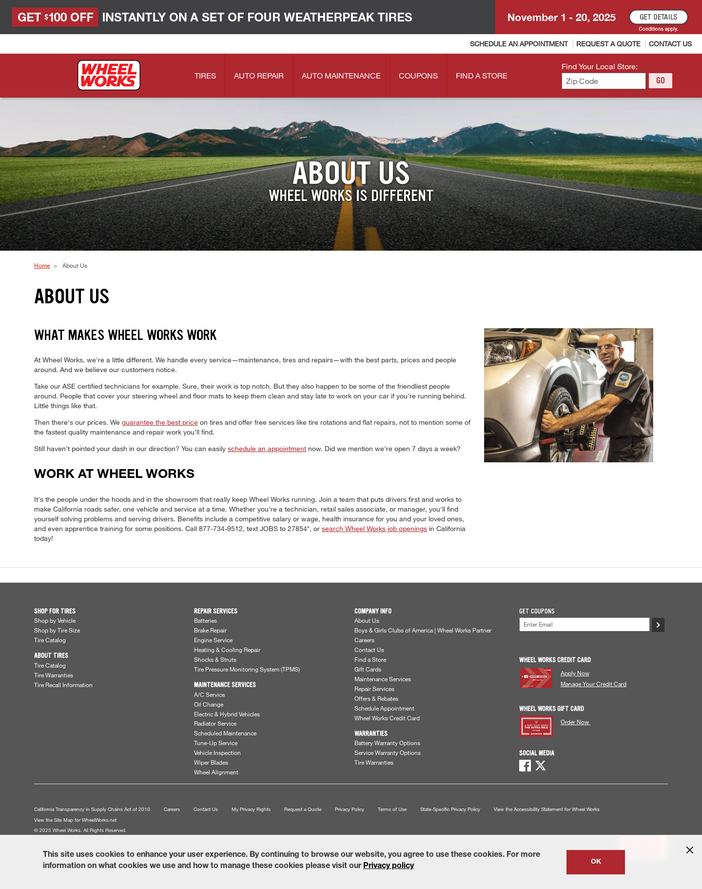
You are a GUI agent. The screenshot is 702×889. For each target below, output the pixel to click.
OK (596, 862)
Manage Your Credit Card (593, 684)
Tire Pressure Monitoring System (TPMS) (247, 669)
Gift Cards (367, 669)
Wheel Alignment (216, 772)
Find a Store (370, 659)
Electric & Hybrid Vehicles (227, 714)
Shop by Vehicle (55, 620)
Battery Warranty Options (387, 743)
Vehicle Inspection (217, 752)
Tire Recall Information (63, 685)
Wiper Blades (211, 762)
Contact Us (369, 649)
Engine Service (213, 640)
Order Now (575, 722)
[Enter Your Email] (584, 624)
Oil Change (208, 704)
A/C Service (209, 694)
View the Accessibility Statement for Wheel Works (547, 809)
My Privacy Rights (251, 809)
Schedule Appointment (384, 708)
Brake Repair (210, 630)
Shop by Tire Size (57, 630)
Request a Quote (302, 809)
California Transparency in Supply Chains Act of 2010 (92, 809)
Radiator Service (215, 723)
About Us (366, 620)
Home (42, 265)
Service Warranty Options (387, 752)
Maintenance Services (382, 679)
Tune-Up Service (215, 743)
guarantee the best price (160, 422)
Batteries (205, 620)
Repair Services (374, 688)
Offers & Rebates (376, 698)
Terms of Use (392, 809)
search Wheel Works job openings (374, 528)
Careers (364, 640)
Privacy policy (388, 866)
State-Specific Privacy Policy (450, 809)
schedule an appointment (267, 448)
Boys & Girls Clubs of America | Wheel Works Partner (422, 630)
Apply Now (575, 673)
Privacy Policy (349, 809)
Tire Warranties (53, 675)
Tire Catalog (50, 640)
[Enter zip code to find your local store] (604, 81)
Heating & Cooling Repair (227, 649)
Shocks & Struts (215, 659)
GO (660, 80)
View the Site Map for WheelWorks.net (75, 820)
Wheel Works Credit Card (387, 718)
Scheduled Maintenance (225, 733)
